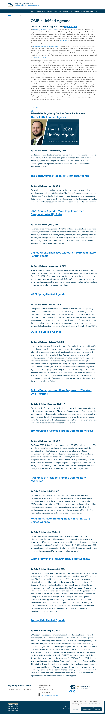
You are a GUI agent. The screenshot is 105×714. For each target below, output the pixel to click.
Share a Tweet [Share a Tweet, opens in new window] (35, 107)
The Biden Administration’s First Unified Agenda (60, 176)
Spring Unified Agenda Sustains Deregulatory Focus (62, 431)
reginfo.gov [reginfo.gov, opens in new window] (70, 26)
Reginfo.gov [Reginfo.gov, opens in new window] (63, 40)
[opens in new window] (70, 692)
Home (9, 15)
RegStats (49, 11)
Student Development (87, 11)
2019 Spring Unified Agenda (48, 294)
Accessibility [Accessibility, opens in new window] (68, 708)
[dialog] (87, 706)
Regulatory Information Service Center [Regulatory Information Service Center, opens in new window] (45, 30)
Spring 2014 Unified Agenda (48, 620)
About (32, 11)
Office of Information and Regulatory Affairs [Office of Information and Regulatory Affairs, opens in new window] (46, 46)
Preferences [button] (75, 709)
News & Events (67, 11)
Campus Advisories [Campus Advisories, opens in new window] (67, 706)
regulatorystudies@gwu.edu (49, 695)
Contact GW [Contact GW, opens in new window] (61, 708)
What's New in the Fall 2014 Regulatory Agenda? (60, 559)
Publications (57, 11)
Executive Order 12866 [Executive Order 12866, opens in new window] (39, 57)
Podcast (76, 11)
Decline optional (87, 709)
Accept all (97, 709)
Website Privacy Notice (89, 703)
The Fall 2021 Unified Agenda (49, 117)
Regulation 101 (40, 11)
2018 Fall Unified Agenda (46, 332)
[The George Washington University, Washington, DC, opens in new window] (13, 707)
